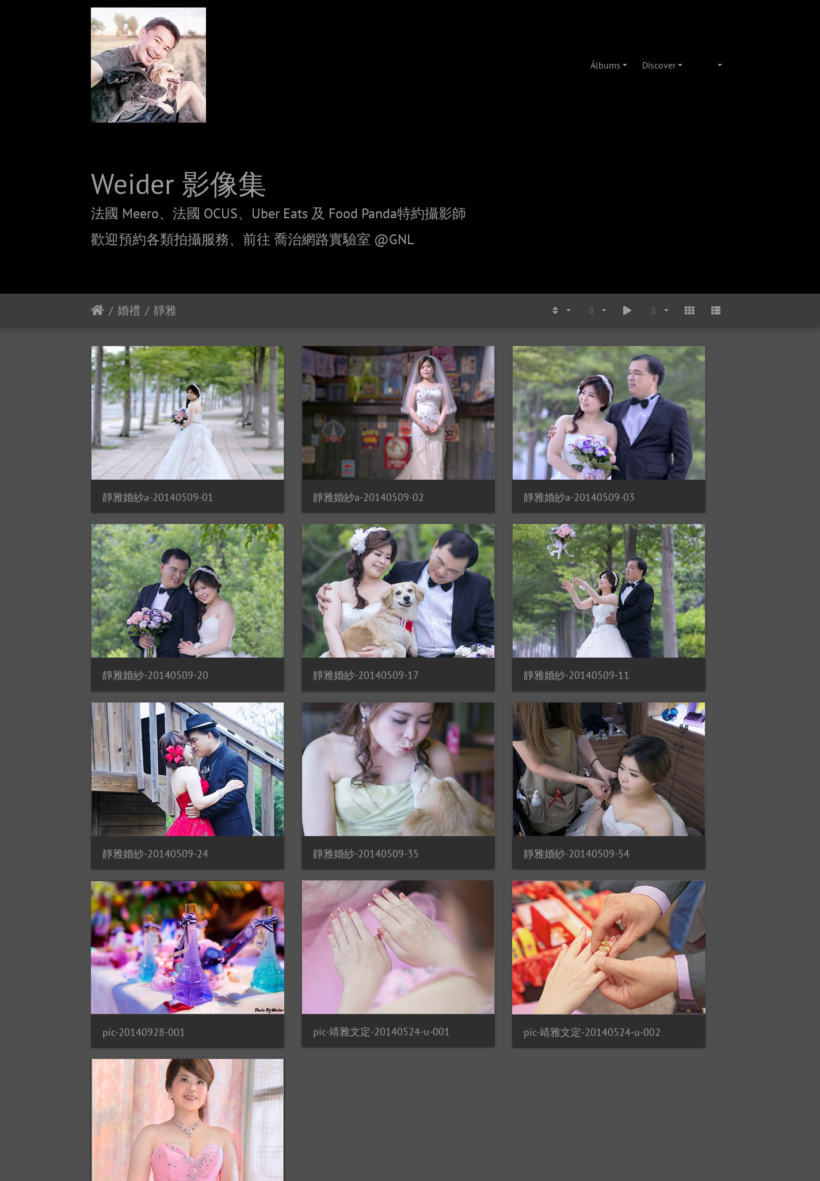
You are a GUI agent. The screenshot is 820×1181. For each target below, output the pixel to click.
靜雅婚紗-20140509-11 (319, 611)
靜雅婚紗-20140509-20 (647, 465)
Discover (659, 65)
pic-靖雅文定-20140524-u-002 (656, 757)
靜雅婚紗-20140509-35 (647, 611)
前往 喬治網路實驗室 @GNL (328, 239)
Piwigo (446, 948)
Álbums (605, 65)
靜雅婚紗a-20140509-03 (485, 465)
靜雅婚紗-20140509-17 (155, 611)
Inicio (97, 310)
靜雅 (165, 310)
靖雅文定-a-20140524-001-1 (164, 903)
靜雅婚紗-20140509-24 (483, 611)
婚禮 (128, 310)
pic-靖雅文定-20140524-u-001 (492, 757)
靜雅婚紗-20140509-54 (155, 757)
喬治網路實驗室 (377, 1014)
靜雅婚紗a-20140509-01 (157, 465)
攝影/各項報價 (446, 1014)
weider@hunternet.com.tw (410, 1111)
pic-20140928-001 (307, 757)
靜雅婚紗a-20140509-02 (321, 465)
